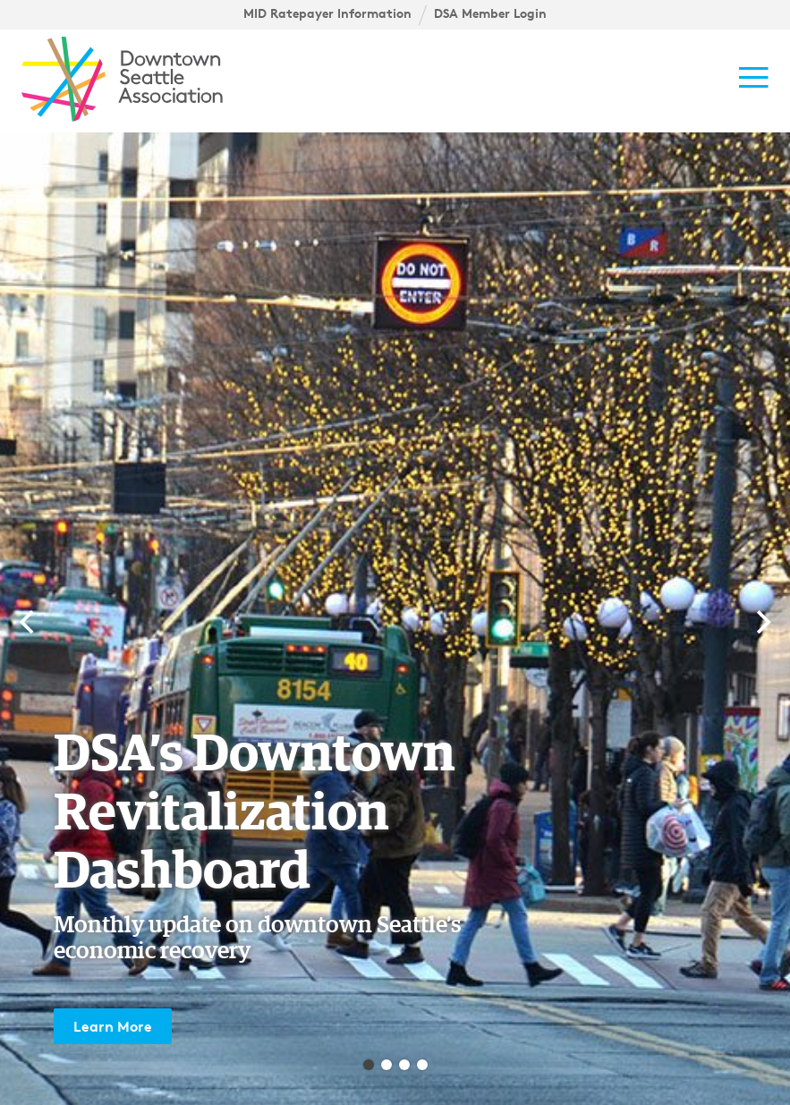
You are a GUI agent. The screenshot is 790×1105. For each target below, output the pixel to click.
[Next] (761, 622)
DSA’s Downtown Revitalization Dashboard (254, 813)
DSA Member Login (490, 13)
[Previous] (28, 622)
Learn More (112, 1026)
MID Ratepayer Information (327, 13)
